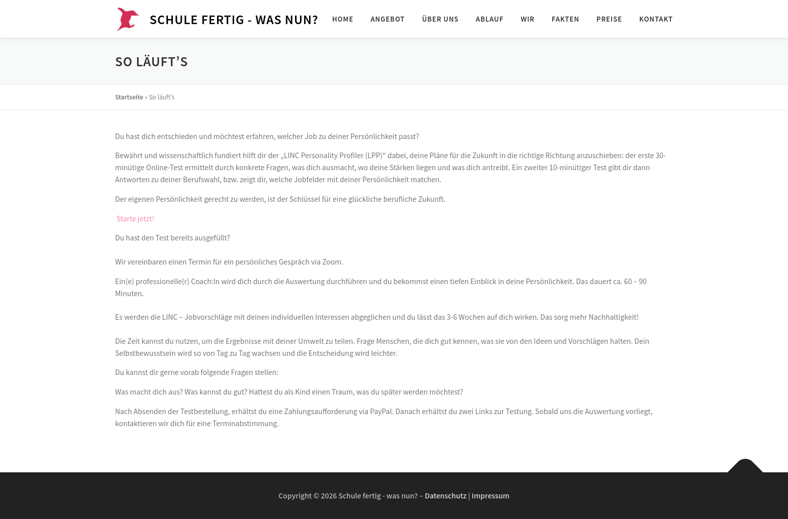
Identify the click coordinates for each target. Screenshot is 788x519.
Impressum (491, 495)
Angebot (387, 19)
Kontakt (656, 19)
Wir (528, 19)
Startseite (129, 96)
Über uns (440, 19)
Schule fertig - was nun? (234, 18)
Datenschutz (445, 495)
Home (343, 19)
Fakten (565, 19)
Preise (609, 19)
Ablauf (490, 19)
